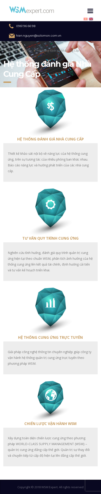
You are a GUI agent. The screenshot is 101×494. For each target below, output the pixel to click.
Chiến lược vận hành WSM (50, 423)
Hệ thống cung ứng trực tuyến (50, 337)
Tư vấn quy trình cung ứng (50, 238)
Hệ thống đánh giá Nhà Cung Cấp (50, 139)
